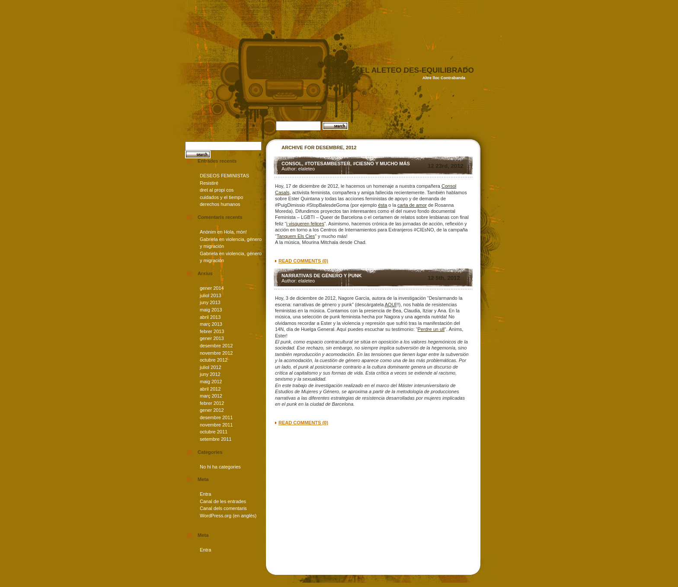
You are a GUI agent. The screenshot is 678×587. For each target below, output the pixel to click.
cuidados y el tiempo (221, 197)
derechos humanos (220, 204)
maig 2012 (211, 381)
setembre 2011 (215, 439)
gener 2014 (212, 288)
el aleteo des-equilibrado (417, 70)
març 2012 (211, 395)
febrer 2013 (212, 331)
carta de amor (412, 205)
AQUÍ (391, 304)
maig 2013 (211, 309)
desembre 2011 (216, 417)
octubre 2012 (213, 359)
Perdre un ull (431, 329)
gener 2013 (212, 338)
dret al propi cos (216, 189)
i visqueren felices (305, 223)
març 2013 (211, 324)
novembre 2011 (216, 424)
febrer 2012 (212, 403)
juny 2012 (210, 374)
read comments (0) (303, 260)
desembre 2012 (216, 345)
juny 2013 (210, 302)
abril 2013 (210, 317)
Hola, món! (235, 231)
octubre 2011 (213, 431)
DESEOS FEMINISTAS (224, 175)
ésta (382, 205)
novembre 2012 (216, 353)
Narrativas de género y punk (321, 275)
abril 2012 (210, 388)
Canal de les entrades (223, 501)
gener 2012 (212, 410)
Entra (205, 494)
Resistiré (209, 183)
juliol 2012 (210, 367)
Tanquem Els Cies (296, 236)
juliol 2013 (210, 295)
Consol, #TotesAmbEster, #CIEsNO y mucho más (345, 163)
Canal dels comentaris (223, 508)
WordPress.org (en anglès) (228, 515)
